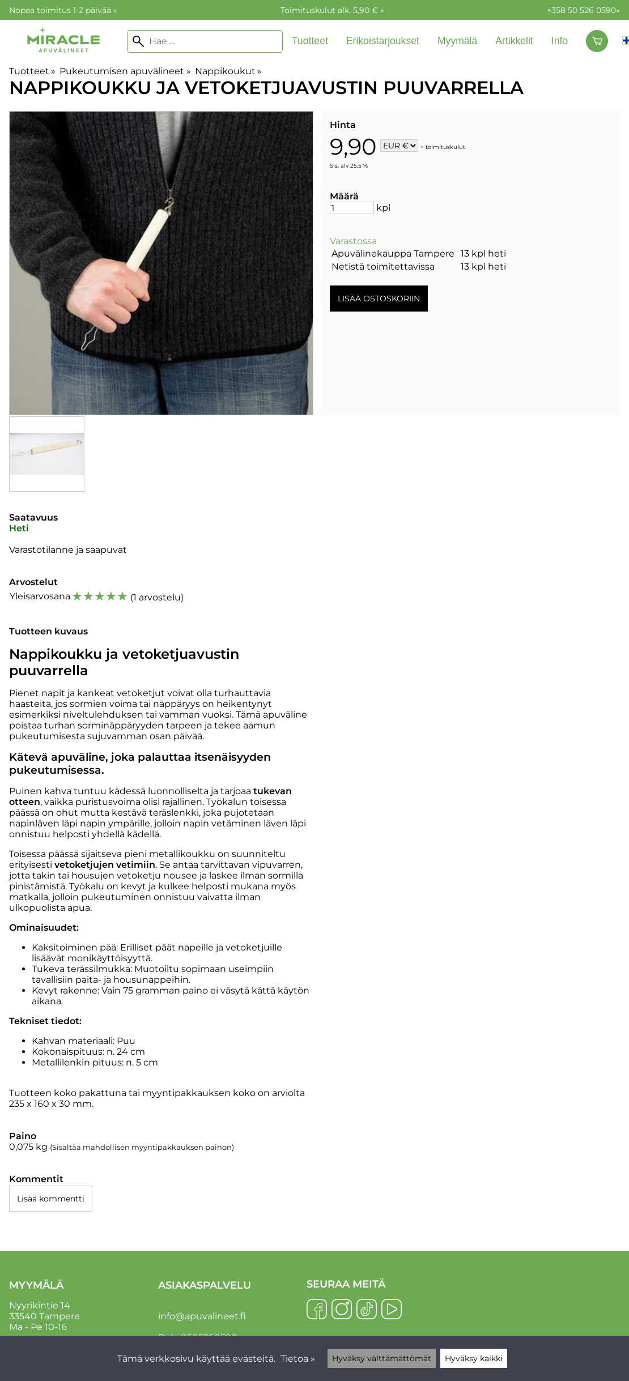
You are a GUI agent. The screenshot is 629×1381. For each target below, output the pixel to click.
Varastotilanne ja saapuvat (68, 549)
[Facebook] (317, 1310)
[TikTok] (366, 1310)
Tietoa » (297, 1358)
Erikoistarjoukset (382, 40)
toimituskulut (445, 146)
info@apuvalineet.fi (202, 1316)
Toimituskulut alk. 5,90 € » (332, 10)
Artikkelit (514, 40)
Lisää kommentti (50, 1199)
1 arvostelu (157, 597)
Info (559, 40)
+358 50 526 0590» (583, 10)
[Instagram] (342, 1310)
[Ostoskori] (597, 41)
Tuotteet (310, 40)
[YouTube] (391, 1310)
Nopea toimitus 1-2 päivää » (63, 10)
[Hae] (205, 41)
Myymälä (457, 40)
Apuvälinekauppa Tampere (393, 253)
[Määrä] (352, 208)
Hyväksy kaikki (474, 1358)
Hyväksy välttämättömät (381, 1358)
